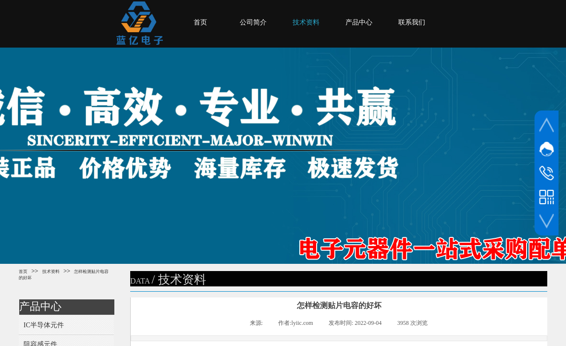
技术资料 (306, 22)
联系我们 (411, 22)
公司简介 (253, 22)
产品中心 (358, 22)
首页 (200, 22)
